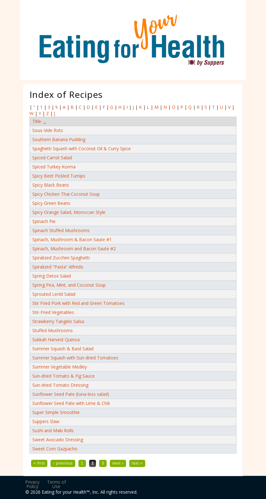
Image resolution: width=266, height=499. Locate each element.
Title (39, 121)
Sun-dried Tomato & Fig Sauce (63, 376)
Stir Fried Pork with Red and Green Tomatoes (78, 303)
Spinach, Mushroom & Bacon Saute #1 (72, 239)
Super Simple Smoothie (56, 412)
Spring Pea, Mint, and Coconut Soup (69, 285)
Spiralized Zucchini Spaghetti (61, 258)
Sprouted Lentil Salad (53, 294)
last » (137, 463)
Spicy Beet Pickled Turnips (58, 176)
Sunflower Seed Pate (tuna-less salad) (70, 394)
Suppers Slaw (45, 421)
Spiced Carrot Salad (52, 158)
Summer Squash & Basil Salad (62, 349)
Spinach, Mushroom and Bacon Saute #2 (74, 249)
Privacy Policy (32, 484)
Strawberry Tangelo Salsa (58, 321)
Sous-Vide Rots (47, 130)
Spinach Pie (44, 221)
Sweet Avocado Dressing (57, 440)
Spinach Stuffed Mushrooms (61, 230)
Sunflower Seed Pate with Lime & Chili (71, 403)
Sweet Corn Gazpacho (54, 449)
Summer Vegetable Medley (59, 367)
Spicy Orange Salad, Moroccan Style (68, 212)
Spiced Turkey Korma (54, 167)
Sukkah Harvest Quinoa (56, 339)
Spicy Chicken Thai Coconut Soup (66, 194)
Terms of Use (56, 484)
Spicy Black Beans (50, 185)
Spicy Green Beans (51, 203)
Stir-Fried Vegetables (53, 312)
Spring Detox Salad (51, 276)
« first (39, 463)
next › (118, 463)
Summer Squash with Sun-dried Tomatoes (75, 358)
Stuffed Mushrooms (52, 330)
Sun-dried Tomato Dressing (60, 385)
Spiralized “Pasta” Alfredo (57, 267)
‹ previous (63, 463)
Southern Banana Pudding (58, 139)
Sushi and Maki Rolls (53, 430)
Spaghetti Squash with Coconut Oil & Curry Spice (81, 148)
